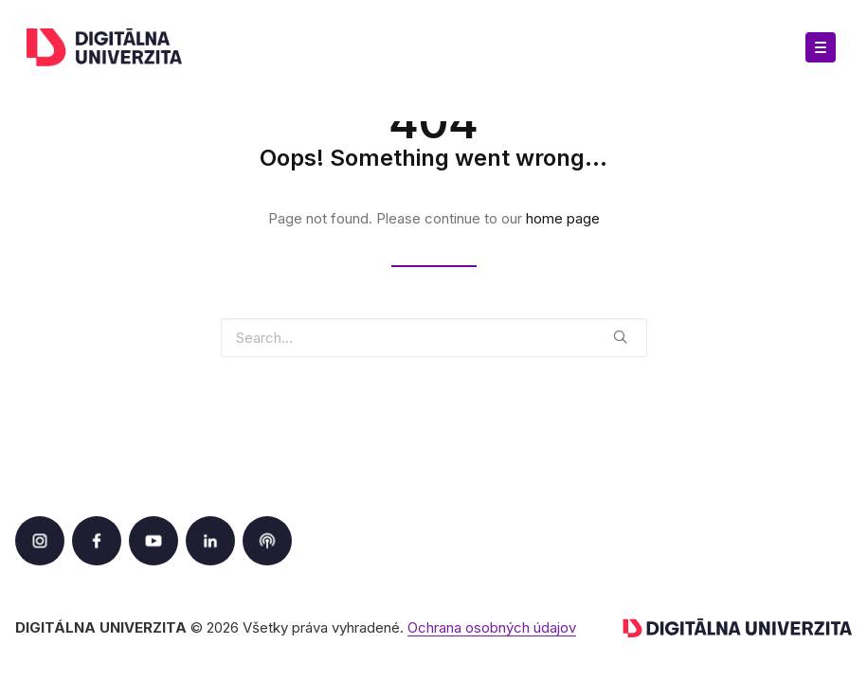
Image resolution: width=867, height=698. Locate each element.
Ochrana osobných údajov (491, 627)
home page (563, 218)
